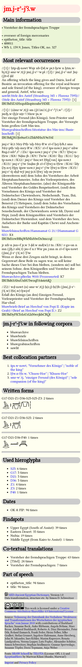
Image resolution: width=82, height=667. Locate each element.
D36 (13, 480)
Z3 (12, 488)
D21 (13, 476)
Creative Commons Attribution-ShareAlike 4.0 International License (39, 610)
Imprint (9, 662)
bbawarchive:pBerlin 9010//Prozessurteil (30, 277)
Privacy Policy (27, 662)
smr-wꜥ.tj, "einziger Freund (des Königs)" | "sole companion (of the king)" (43, 379)
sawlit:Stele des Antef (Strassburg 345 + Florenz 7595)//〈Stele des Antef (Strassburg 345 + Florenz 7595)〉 (40, 98)
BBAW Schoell (20, 653)
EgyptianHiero (13, 656)
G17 (13, 473)
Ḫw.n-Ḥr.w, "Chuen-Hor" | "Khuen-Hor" (39, 374)
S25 (12, 469)
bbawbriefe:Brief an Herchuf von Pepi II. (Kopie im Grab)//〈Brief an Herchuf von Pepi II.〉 (38, 308)
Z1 (12, 484)
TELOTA (38, 653)
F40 (12, 492)
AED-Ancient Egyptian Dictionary (29, 594)
